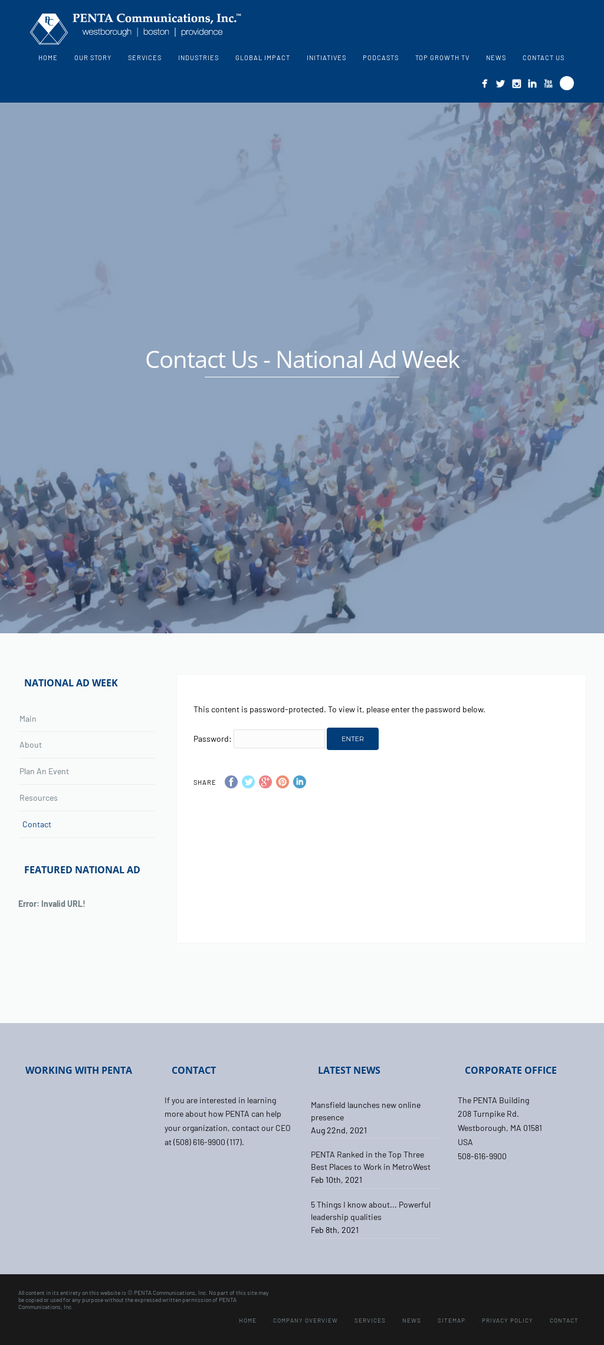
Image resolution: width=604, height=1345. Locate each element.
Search (567, 83)
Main (28, 718)
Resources (38, 797)
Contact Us (543, 57)
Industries (198, 57)
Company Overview (305, 1320)
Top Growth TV (442, 57)
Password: (259, 739)
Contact (36, 824)
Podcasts (381, 57)
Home (48, 57)
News (496, 57)
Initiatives (326, 57)
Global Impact (262, 57)
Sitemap (451, 1320)
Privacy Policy (507, 1320)
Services (145, 57)
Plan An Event (44, 771)
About (30, 744)
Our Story (92, 57)
